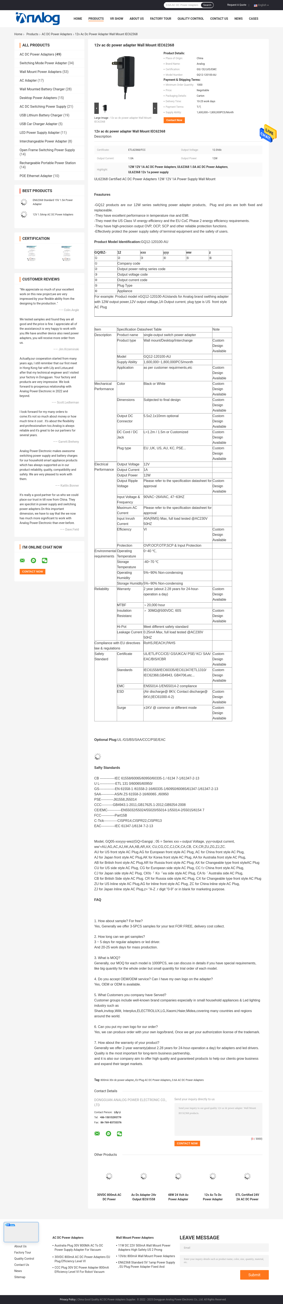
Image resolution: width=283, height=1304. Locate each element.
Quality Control (191, 18)
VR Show (116, 18)
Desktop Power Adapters (38, 98)
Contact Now (174, 120)
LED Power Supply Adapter (40, 133)
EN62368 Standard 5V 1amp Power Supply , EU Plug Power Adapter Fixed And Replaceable (146, 1265)
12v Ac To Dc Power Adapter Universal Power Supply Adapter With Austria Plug (212, 1197)
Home (78, 18)
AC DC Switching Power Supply (43, 107)
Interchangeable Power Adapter (43, 141)
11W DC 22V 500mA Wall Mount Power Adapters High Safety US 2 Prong (144, 1247)
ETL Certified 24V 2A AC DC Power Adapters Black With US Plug (247, 1197)
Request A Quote (236, 4)
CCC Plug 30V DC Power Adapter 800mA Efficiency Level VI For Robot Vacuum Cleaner (82, 1270)
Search (207, 5)
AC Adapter (28, 80)
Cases (253, 18)
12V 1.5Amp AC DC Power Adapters (53, 214)
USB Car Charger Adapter (39, 124)
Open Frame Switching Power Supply (47, 150)
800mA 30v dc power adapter (117, 1080)
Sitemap (19, 1277)
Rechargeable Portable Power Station (48, 163)
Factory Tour (160, 18)
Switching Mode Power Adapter (43, 63)
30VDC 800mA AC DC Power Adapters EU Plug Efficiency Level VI (109, 1197)
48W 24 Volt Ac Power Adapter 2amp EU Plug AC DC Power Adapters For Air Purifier (178, 1197)
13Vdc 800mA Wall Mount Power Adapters (146, 1256)
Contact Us (219, 18)
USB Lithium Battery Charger (41, 115)
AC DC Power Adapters (57, 34)
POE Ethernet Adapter (36, 176)
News (238, 18)
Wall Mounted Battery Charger (42, 89)
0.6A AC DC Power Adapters (188, 1080)
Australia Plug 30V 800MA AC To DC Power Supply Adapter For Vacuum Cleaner (79, 1248)
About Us (137, 18)
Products (96, 18)
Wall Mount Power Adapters (41, 72)
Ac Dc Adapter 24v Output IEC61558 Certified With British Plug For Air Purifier (143, 1197)
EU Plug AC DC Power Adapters (153, 1080)
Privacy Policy (67, 1299)
